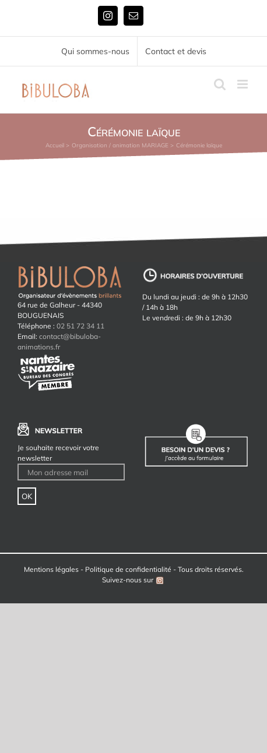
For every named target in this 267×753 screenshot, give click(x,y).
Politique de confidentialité (128, 569)
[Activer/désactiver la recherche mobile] (220, 84)
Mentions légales (51, 569)
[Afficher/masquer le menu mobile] (243, 84)
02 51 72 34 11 (80, 325)
